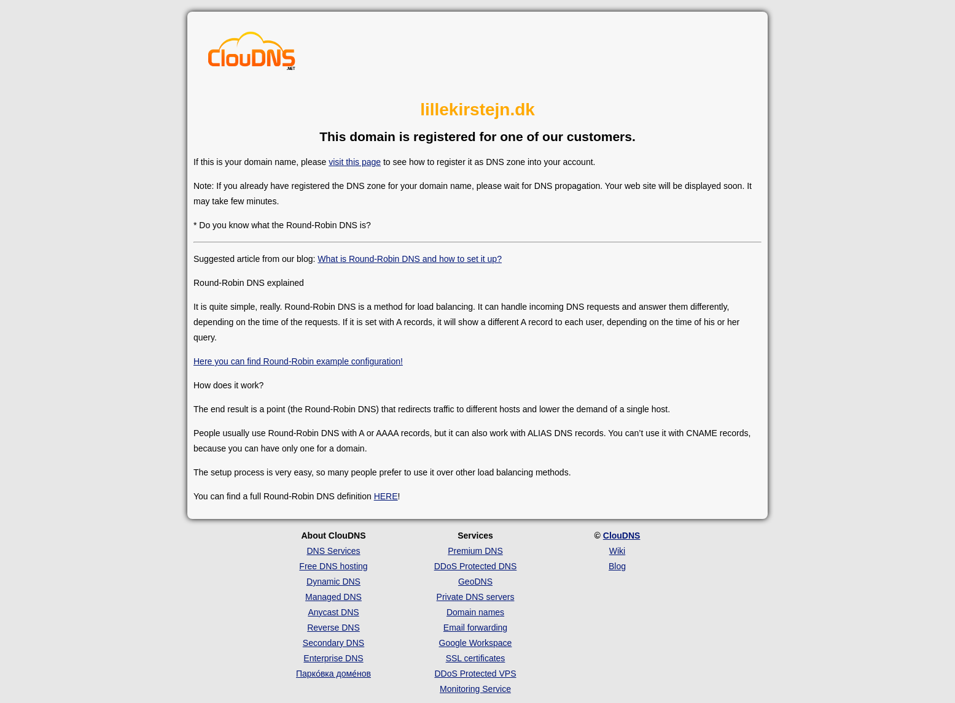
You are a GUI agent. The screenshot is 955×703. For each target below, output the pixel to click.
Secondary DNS (333, 643)
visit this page (355, 162)
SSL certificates (475, 658)
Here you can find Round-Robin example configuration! (298, 361)
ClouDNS (622, 535)
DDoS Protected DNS (475, 566)
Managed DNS (333, 597)
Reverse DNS (333, 627)
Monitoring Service (475, 689)
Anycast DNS (333, 612)
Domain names (475, 612)
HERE (386, 496)
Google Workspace (475, 643)
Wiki (617, 551)
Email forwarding (475, 627)
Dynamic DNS (333, 581)
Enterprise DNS (333, 658)
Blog (617, 566)
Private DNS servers (476, 597)
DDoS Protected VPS (475, 673)
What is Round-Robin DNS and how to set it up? (410, 259)
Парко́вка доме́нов (333, 673)
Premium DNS (475, 551)
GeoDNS (475, 581)
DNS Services (333, 551)
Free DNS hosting (333, 566)
